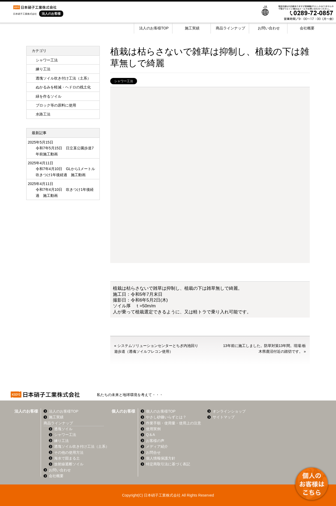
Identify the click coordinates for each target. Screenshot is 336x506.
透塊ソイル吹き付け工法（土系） (63, 78)
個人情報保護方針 (160, 458)
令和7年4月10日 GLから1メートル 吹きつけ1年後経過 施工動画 (66, 172)
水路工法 (43, 114)
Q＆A (150, 435)
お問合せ (153, 452)
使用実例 (153, 429)
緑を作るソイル (48, 96)
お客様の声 (155, 441)
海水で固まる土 (67, 458)
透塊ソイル (63, 429)
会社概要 (307, 28)
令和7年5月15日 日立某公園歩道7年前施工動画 (65, 151)
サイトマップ (224, 417)
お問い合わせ (269, 28)
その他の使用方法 (68, 452)
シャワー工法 (123, 81)
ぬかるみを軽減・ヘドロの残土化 (63, 87)
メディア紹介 (157, 446)
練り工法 (43, 69)
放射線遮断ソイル (68, 464)
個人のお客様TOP (161, 411)
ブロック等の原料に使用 (56, 105)
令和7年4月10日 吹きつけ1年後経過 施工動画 (65, 192)
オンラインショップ (229, 411)
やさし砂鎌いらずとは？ (166, 417)
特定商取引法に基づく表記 (168, 464)
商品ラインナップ (230, 28)
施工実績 (192, 28)
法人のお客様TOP (154, 28)
